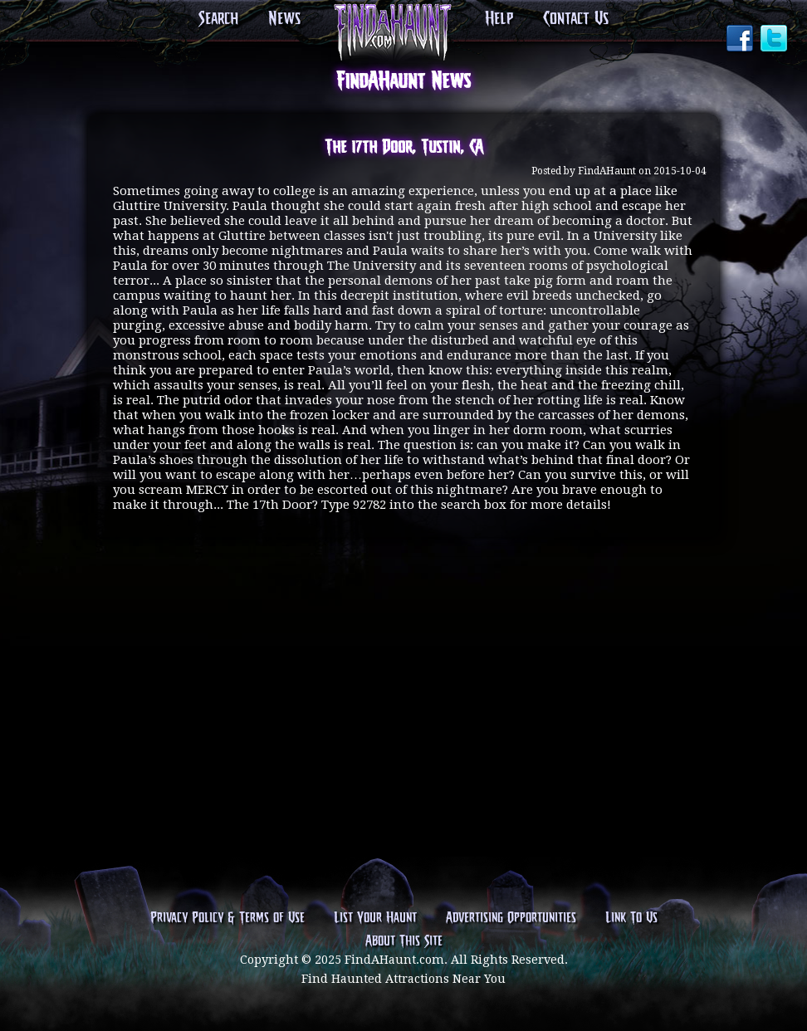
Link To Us (631, 918)
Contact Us (576, 19)
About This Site (404, 941)
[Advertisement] (403, 616)
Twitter (775, 40)
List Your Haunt (375, 918)
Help (499, 19)
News (284, 19)
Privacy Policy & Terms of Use (227, 918)
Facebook (741, 40)
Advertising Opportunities (511, 918)
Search (218, 19)
